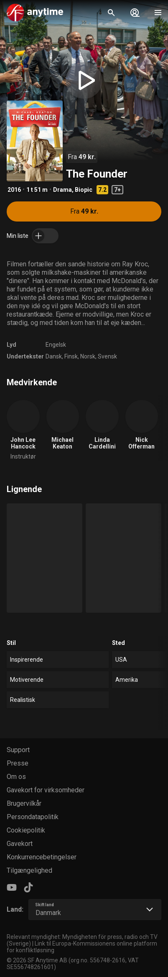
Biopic (83, 189)
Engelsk (56, 344)
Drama (62, 189)
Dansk (54, 356)
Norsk (87, 356)
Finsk (71, 356)
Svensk (107, 356)
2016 (14, 189)
